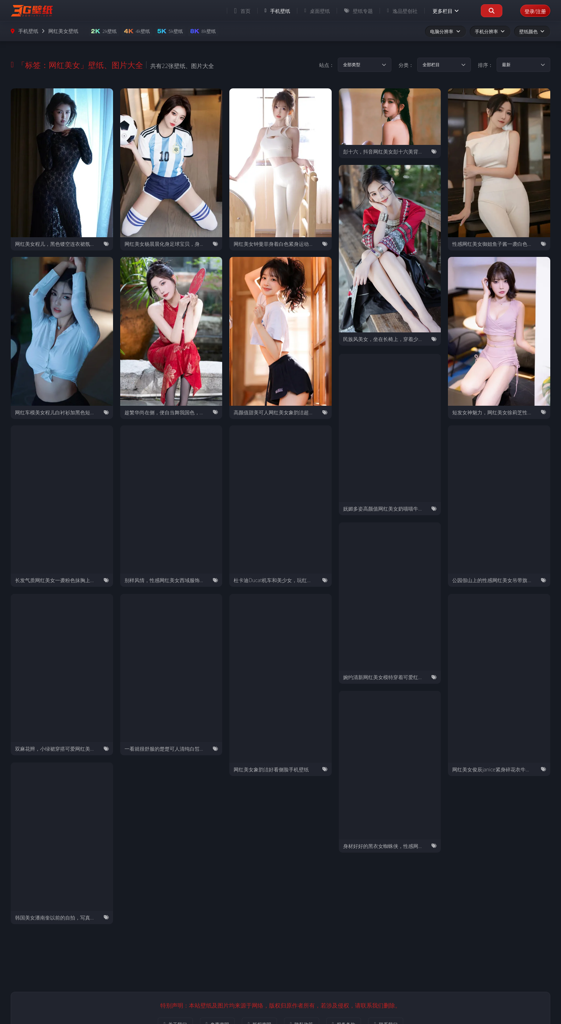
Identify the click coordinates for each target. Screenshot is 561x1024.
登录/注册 (532, 10)
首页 (236, 10)
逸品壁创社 (395, 11)
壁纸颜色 (532, 31)
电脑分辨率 (445, 31)
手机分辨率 (490, 31)
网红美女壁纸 (63, 31)
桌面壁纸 (310, 11)
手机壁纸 (270, 11)
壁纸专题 (351, 11)
